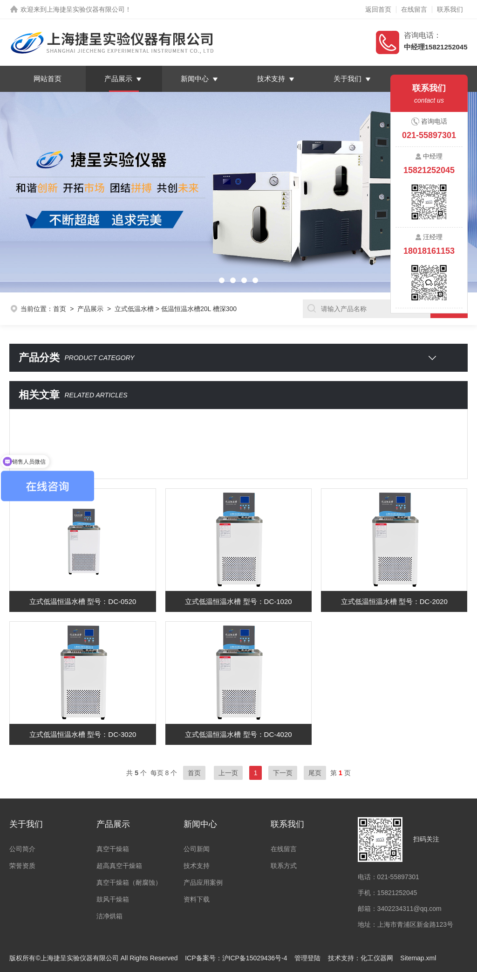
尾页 (314, 773)
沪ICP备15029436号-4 (254, 958)
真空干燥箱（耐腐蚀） (129, 882)
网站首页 (47, 79)
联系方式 (284, 865)
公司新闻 (197, 849)
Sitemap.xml (418, 958)
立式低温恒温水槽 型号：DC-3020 (82, 734)
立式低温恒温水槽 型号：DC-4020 (238, 734)
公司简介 (22, 849)
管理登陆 (307, 958)
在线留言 (414, 9)
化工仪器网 (377, 958)
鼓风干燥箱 (112, 899)
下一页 (283, 773)
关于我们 (347, 79)
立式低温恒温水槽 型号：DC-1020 (238, 601)
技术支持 (271, 79)
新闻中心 (195, 79)
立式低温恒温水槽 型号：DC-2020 (394, 601)
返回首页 (378, 9)
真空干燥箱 (112, 849)
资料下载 (197, 899)
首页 (59, 308)
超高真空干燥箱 (119, 865)
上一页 (228, 773)
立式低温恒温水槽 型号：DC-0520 (82, 601)
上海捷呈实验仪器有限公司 (86, 9)
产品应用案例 (203, 882)
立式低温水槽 (134, 308)
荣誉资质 (22, 865)
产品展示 (118, 79)
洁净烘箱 (109, 916)
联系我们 (450, 9)
